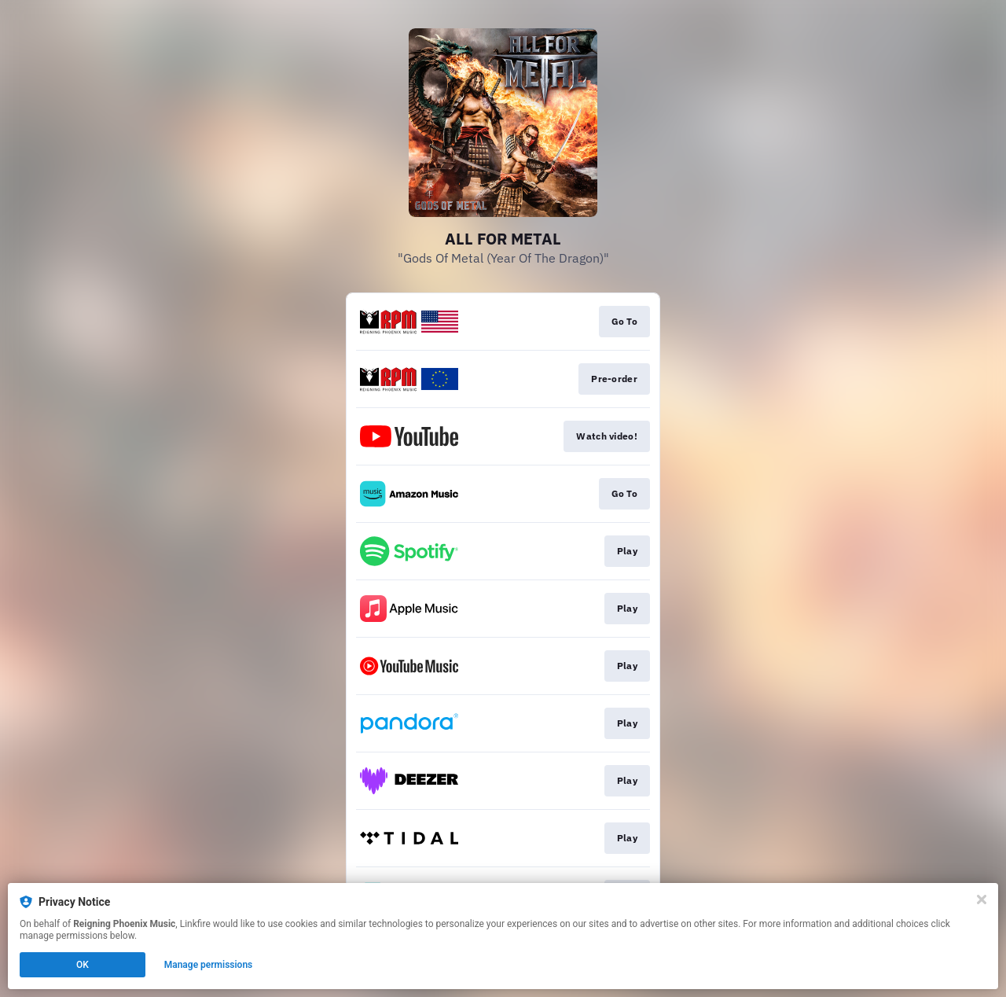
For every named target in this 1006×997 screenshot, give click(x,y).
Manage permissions (208, 964)
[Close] (981, 899)
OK (82, 964)
